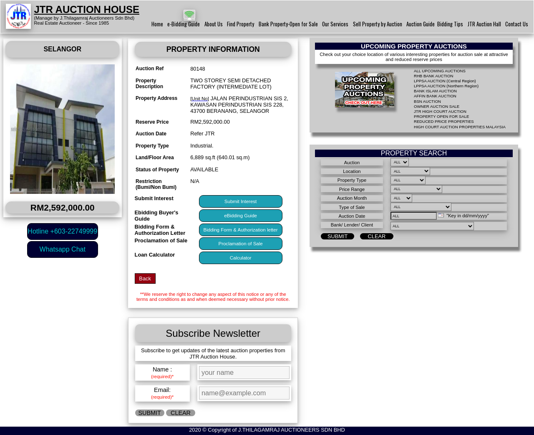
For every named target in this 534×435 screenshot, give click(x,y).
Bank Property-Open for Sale (288, 24)
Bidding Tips (450, 24)
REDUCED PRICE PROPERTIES (444, 121)
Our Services (335, 24)
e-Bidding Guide (183, 24)
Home (157, 24)
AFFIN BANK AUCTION (435, 96)
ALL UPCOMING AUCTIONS (440, 71)
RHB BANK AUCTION (433, 76)
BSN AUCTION (427, 101)
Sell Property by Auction (377, 24)
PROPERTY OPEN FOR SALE (441, 116)
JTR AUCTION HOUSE (86, 9)
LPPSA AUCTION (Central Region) (445, 81)
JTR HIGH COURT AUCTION (440, 111)
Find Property (240, 24)
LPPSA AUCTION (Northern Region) (446, 86)
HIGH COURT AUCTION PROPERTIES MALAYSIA (460, 127)
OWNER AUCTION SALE (436, 106)
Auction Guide (420, 24)
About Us (213, 24)
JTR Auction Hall (484, 24)
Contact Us (516, 24)
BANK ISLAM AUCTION (435, 91)
